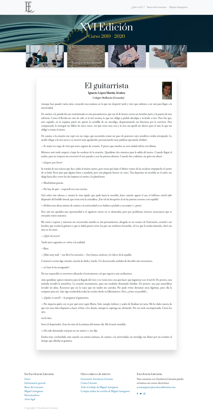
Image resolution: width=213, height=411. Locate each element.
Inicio (27, 379)
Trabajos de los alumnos (87, 62)
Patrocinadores (31, 395)
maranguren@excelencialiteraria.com (156, 387)
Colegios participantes (47, 62)
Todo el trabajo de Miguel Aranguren (99, 387)
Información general (34, 383)
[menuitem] (138, 7)
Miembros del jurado (130, 62)
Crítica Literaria (89, 383)
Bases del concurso (33, 387)
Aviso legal (29, 399)
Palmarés (178, 62)
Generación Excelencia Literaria (97, 379)
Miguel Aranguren (33, 391)
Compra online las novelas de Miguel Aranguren (105, 391)
